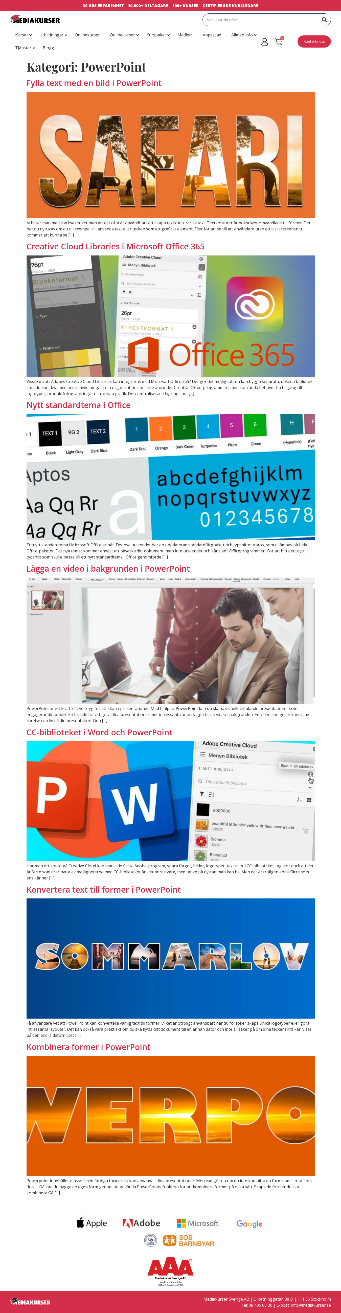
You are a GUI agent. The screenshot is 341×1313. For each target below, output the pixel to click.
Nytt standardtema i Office (79, 404)
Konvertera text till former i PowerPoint (104, 889)
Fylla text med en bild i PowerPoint (94, 82)
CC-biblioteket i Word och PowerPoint (100, 732)
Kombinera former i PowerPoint (89, 1046)
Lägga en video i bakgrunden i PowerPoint (108, 568)
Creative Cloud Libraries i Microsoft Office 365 (116, 246)
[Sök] (324, 20)
